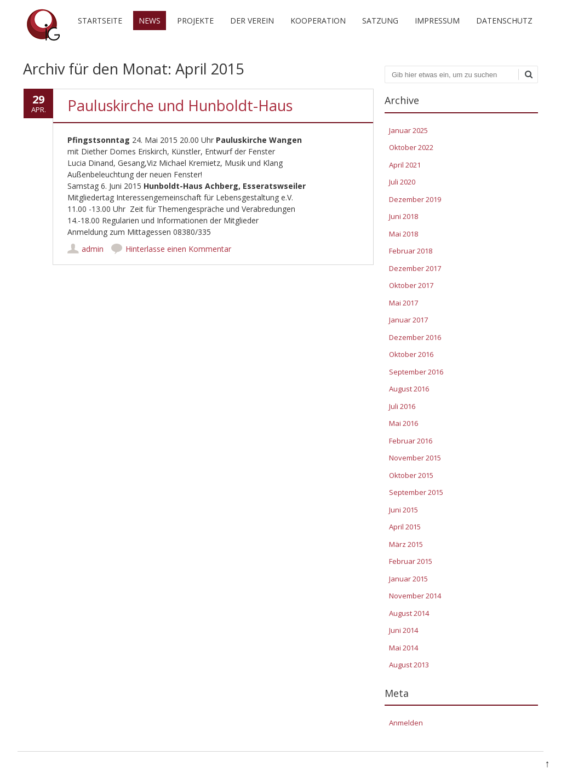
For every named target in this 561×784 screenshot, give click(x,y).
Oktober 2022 (411, 147)
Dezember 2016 (415, 337)
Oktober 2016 (411, 354)
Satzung (380, 20)
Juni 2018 (403, 216)
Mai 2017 (403, 303)
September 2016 (416, 372)
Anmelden (406, 723)
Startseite (100, 20)
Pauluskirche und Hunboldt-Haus (180, 105)
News (150, 20)
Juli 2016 (402, 406)
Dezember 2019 (415, 199)
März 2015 (406, 544)
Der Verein (252, 20)
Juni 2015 (403, 510)
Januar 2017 (408, 320)
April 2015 (405, 527)
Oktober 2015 (411, 475)
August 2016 (409, 389)
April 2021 (405, 165)
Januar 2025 (408, 130)
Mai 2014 (403, 648)
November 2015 (415, 458)
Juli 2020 (402, 182)
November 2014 (415, 596)
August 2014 (409, 613)
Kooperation (318, 20)
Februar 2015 (410, 561)
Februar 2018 (410, 251)
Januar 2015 (408, 579)
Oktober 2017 (411, 285)
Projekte (195, 20)
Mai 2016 (403, 423)
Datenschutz (504, 20)
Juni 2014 (403, 630)
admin (93, 249)
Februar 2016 (410, 441)
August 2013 (409, 665)
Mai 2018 (403, 234)
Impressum (437, 20)
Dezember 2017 (415, 268)
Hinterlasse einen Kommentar (178, 249)
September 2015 (416, 492)
